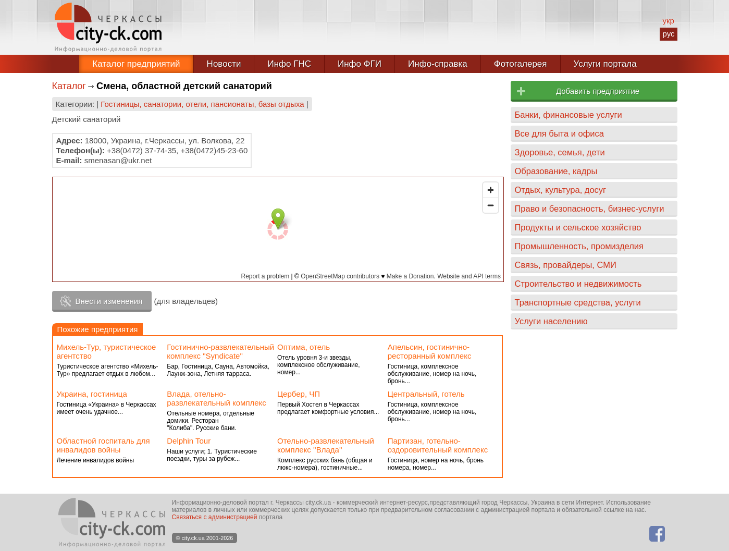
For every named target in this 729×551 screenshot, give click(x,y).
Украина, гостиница (92, 393)
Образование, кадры (556, 171)
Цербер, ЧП (298, 393)
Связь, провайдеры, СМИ (565, 265)
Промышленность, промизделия (579, 246)
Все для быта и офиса (559, 133)
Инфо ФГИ (359, 64)
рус (668, 33)
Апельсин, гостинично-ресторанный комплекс (430, 351)
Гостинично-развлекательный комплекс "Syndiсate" (220, 351)
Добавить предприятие (597, 91)
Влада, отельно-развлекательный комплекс (216, 398)
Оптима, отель (303, 346)
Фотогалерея (520, 64)
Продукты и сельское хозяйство (578, 227)
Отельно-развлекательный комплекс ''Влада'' (325, 445)
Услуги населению (551, 321)
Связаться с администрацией (214, 517)
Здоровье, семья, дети (560, 152)
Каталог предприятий (136, 64)
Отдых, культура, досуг (561, 189)
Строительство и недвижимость (578, 283)
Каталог (69, 86)
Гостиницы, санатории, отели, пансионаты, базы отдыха (202, 104)
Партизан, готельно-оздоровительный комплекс (438, 445)
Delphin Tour (189, 440)
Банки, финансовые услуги (568, 114)
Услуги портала (605, 64)
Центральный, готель (426, 393)
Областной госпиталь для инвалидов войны (103, 445)
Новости (224, 64)
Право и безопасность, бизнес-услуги (589, 208)
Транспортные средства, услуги (578, 302)
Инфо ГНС (289, 64)
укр (668, 20)
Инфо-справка (437, 64)
